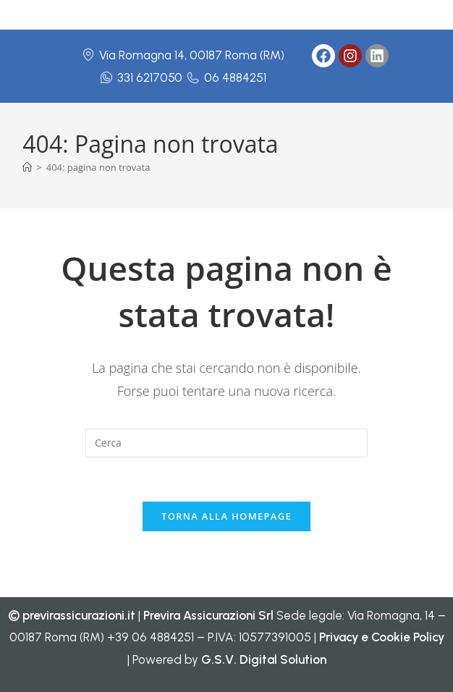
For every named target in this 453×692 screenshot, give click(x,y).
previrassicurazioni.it (78, 615)
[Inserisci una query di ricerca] (226, 443)
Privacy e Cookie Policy (381, 637)
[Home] (27, 167)
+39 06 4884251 (150, 637)
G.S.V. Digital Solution (263, 659)
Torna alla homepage (226, 516)
